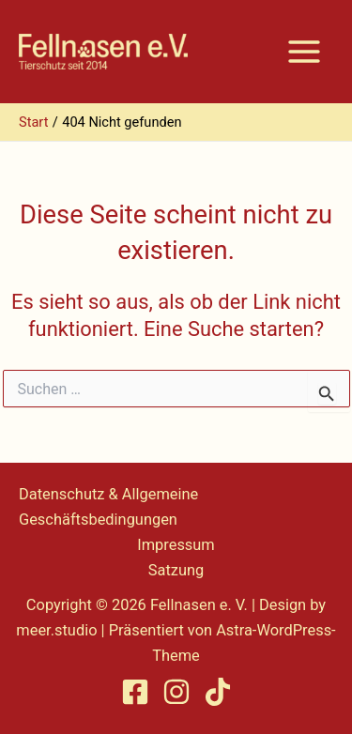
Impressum (176, 545)
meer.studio (56, 630)
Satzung (176, 570)
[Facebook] (135, 692)
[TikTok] (218, 692)
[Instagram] (176, 692)
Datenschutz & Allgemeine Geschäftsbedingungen (108, 506)
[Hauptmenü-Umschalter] (304, 52)
